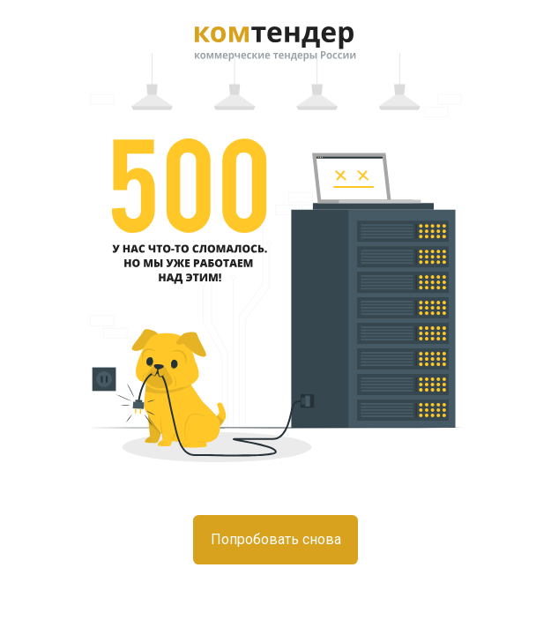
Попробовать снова (276, 539)
